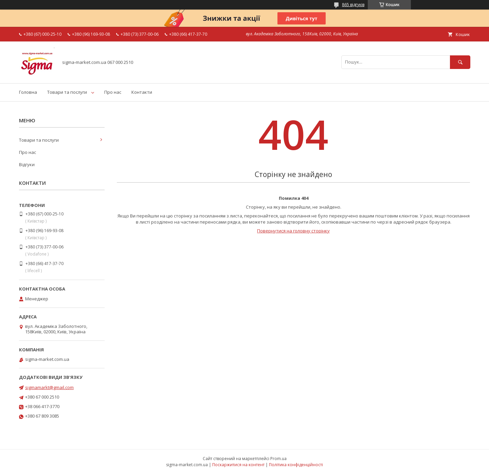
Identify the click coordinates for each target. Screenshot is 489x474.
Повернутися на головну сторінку (293, 231)
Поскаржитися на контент (238, 465)
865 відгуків (353, 4)
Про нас (112, 92)
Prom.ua (278, 458)
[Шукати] (460, 62)
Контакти (141, 92)
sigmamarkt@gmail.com (49, 387)
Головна (28, 92)
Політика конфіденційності (296, 465)
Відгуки (27, 164)
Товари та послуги (67, 92)
